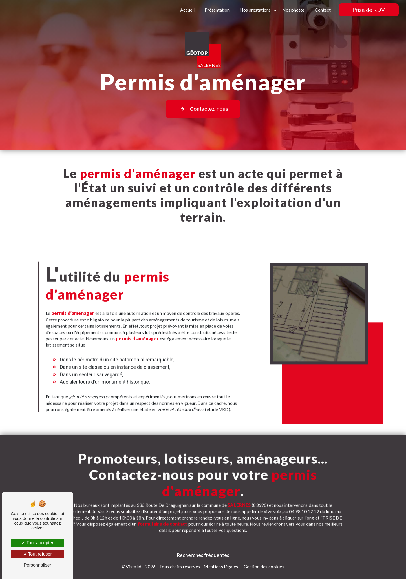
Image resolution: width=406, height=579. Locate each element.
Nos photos (293, 9)
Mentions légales (221, 566)
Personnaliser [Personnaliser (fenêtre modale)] (37, 565)
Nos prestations (255, 9)
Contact (323, 9)
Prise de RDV (368, 9)
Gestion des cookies (264, 566)
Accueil (187, 9)
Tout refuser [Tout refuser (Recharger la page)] (37, 554)
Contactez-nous (203, 109)
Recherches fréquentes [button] (203, 555)
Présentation (217, 9)
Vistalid (134, 566)
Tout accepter (37, 542)
